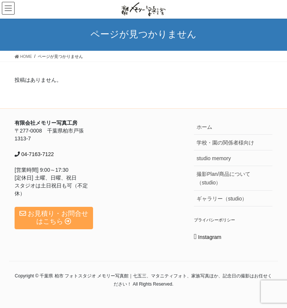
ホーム (204, 127)
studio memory (214, 158)
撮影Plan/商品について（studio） (223, 178)
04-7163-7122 (37, 154)
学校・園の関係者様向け (225, 143)
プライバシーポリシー (214, 220)
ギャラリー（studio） (222, 199)
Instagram (207, 237)
